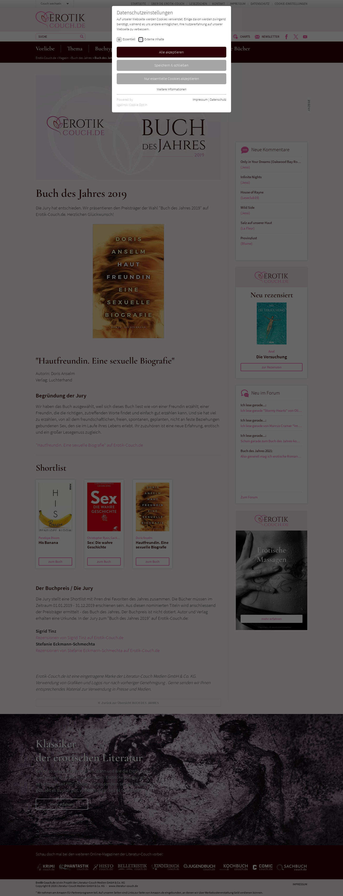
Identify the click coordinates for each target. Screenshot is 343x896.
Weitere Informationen (171, 89)
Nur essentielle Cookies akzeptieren (171, 78)
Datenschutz (218, 99)
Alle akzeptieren (171, 52)
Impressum (200, 99)
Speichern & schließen (171, 65)
